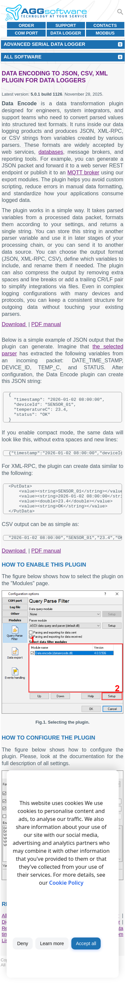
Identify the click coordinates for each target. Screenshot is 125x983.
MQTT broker (83, 172)
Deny (22, 943)
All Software (22, 56)
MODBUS (105, 33)
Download (14, 324)
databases (50, 152)
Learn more (52, 943)
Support (65, 25)
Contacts (105, 25)
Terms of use (49, 978)
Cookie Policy (66, 882)
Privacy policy (78, 978)
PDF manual (46, 324)
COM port (26, 33)
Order (26, 25)
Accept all (86, 943)
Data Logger (65, 33)
